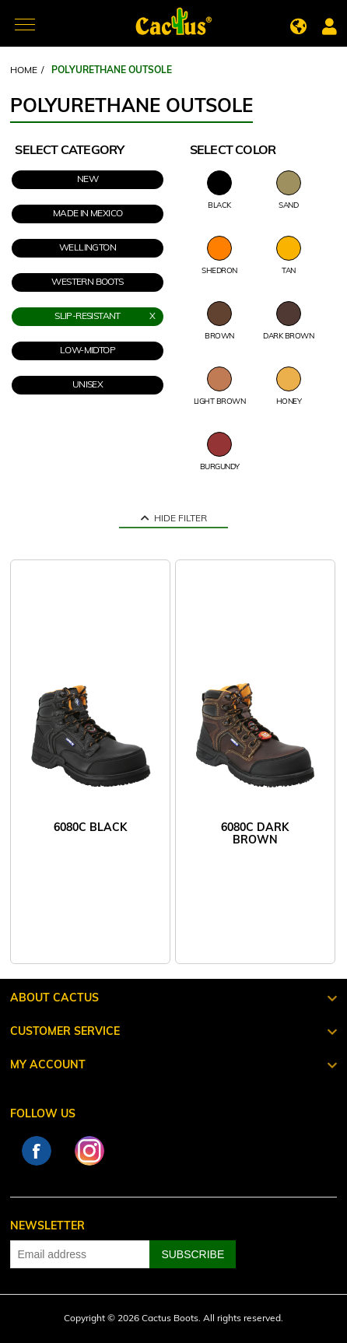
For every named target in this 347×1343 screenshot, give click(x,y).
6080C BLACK (90, 828)
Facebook (36, 1151)
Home (23, 70)
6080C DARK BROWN (255, 834)
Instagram (89, 1151)
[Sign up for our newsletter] (80, 1254)
